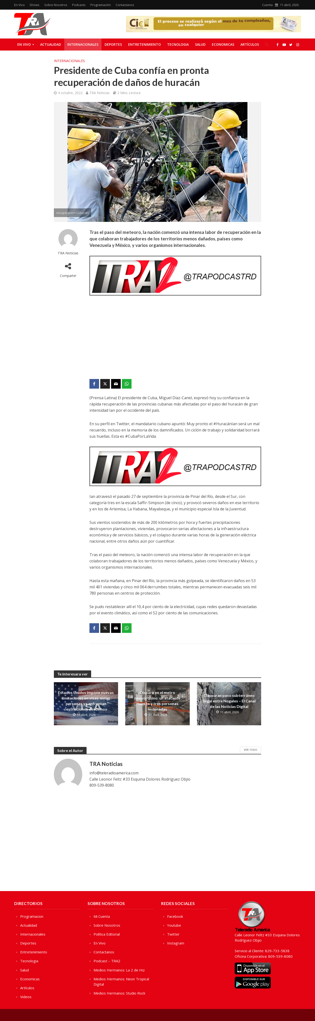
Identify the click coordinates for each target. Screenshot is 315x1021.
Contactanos (125, 5)
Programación (100, 5)
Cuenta (267, 5)
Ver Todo (250, 749)
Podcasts (79, 5)
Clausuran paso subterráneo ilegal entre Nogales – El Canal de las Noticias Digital (229, 701)
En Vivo (19, 5)
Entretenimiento (144, 44)
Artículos (249, 44)
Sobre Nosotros (55, 5)
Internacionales (82, 44)
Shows (34, 5)
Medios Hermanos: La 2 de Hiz (119, 970)
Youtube (174, 925)
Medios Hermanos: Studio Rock (119, 993)
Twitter (173, 934)
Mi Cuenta (102, 916)
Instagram (175, 943)
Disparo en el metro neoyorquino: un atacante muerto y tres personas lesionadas (157, 700)
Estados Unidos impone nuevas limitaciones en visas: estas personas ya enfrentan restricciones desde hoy (86, 700)
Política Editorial (107, 934)
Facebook (175, 916)
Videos (26, 996)
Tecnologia (178, 44)
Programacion (31, 916)
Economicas (223, 44)
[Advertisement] (175, 338)
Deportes (113, 44)
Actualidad (50, 44)
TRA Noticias (99, 92)
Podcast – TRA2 (107, 960)
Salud (200, 44)
